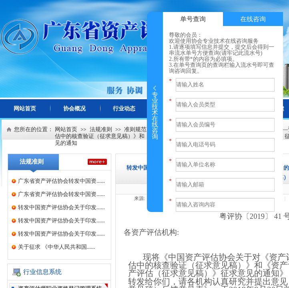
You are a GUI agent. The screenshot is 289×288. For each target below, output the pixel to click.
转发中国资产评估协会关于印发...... (61, 207)
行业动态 (124, 109)
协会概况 (74, 109)
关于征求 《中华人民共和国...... (56, 247)
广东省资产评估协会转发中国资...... (61, 181)
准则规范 (135, 129)
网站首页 (25, 109)
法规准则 (101, 129)
